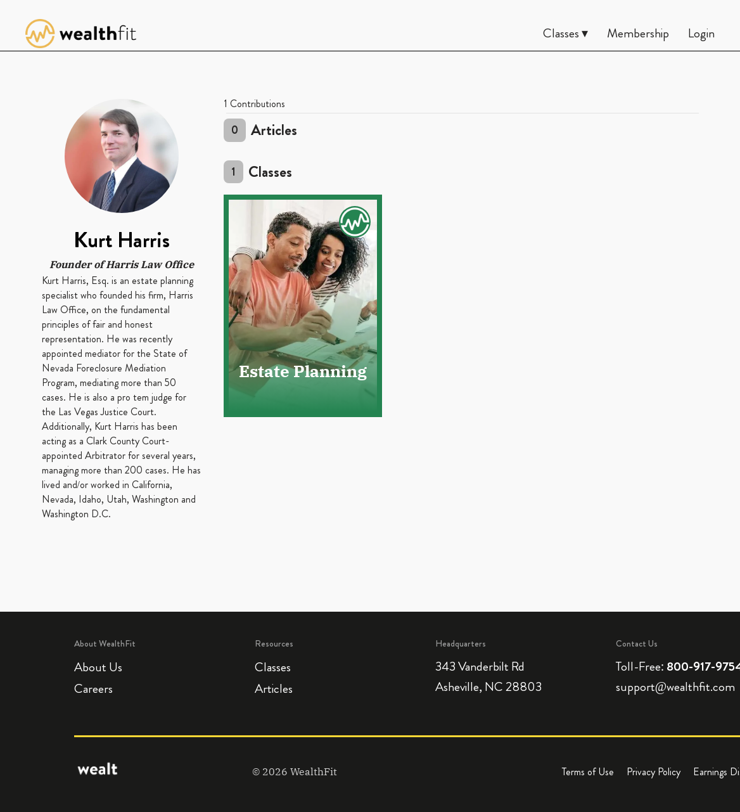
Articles (274, 689)
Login (701, 33)
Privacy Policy (653, 771)
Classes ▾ (565, 33)
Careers (93, 689)
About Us (98, 667)
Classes (273, 667)
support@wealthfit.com (675, 687)
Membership (638, 33)
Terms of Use (588, 771)
